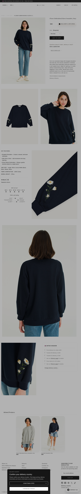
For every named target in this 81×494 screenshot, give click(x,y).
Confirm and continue (29, 488)
